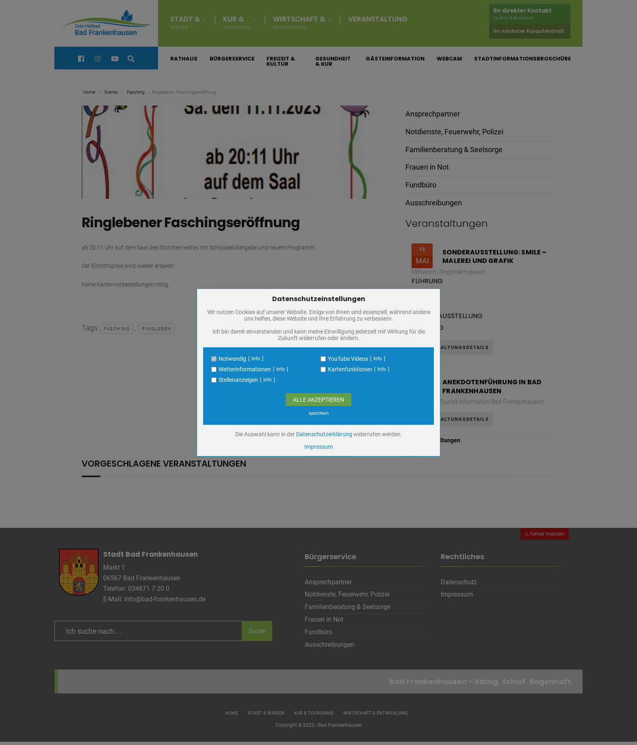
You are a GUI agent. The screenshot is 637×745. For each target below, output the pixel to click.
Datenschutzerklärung (324, 434)
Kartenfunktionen (350, 369)
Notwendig (232, 358)
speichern (319, 413)
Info (255, 359)
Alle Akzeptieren (318, 399)
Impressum (318, 447)
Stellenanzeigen (238, 380)
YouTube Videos (348, 358)
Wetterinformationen (245, 369)
